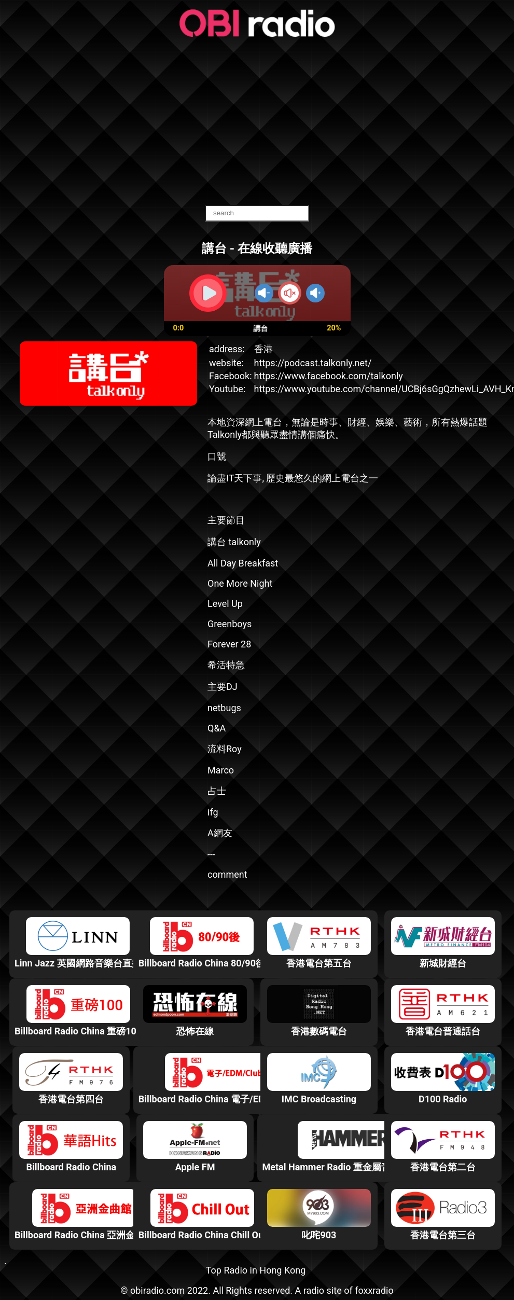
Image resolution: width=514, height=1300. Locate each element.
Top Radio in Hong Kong (256, 1270)
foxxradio (374, 1290)
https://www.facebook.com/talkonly (328, 375)
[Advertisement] (257, 122)
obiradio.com (157, 1290)
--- (211, 854)
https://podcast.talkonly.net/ (313, 362)
